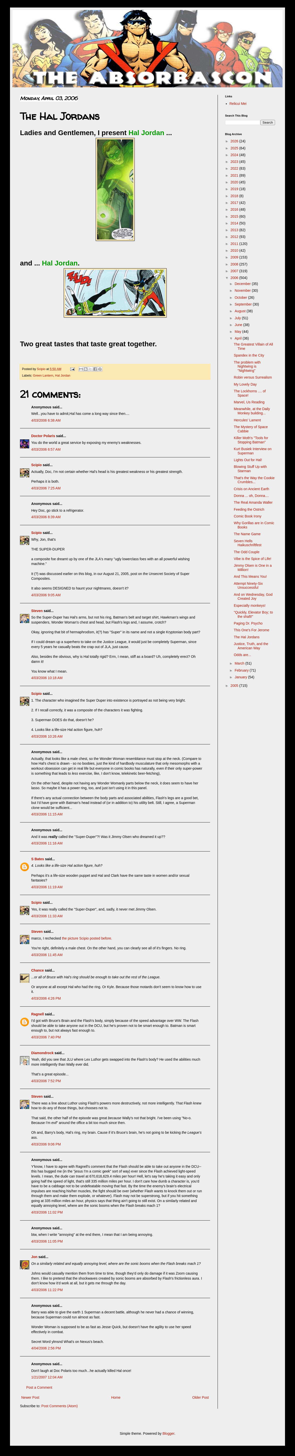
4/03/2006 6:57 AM (46, 449)
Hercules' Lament (247, 420)
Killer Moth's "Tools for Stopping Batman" (251, 440)
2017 (235, 203)
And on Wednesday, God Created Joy (253, 597)
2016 (235, 209)
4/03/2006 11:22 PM (47, 1290)
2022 (235, 168)
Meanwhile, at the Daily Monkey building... (252, 411)
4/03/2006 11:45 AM (46, 955)
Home (115, 1397)
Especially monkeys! (250, 606)
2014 (235, 223)
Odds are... (242, 655)
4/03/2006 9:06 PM (46, 1144)
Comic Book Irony (247, 516)
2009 (235, 257)
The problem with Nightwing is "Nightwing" (247, 366)
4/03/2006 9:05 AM (46, 595)
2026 (235, 141)
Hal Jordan (62, 375)
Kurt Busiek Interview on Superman (253, 451)
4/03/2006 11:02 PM (47, 1212)
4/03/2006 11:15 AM (46, 814)
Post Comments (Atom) (59, 1406)
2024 (235, 155)
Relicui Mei (238, 104)
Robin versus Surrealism (253, 377)
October (241, 298)
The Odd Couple (247, 552)
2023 (235, 162)
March (240, 663)
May (238, 332)
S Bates (37, 859)
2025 (235, 148)
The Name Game (247, 534)
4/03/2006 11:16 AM (46, 843)
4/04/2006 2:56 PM (46, 1348)
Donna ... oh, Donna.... (251, 496)
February (242, 670)
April (239, 338)
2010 (235, 250)
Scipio (36, 465)
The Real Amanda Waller (253, 502)
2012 (235, 237)
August (240, 311)
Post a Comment (39, 1387)
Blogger (168, 1433)
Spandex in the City (249, 355)
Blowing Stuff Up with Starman (250, 469)
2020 (235, 182)
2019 (235, 189)
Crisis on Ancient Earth (251, 489)
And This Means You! (250, 576)
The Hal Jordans (247, 637)
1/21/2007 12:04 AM (46, 1377)
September (244, 304)
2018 (235, 196)
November (243, 290)
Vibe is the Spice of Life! (252, 559)
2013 (235, 230)
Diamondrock (42, 1053)
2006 (235, 278)
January (241, 677)
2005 (235, 686)
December (243, 284)
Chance (37, 970)
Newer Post (30, 1397)
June (239, 325)
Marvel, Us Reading (249, 402)
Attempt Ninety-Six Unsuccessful (248, 585)
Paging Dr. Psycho (248, 623)
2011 (235, 244)
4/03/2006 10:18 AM (46, 678)
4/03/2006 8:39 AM (46, 517)
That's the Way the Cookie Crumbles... (254, 480)
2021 (235, 175)
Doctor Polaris (43, 436)
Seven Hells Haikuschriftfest (248, 543)
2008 (235, 264)
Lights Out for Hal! (248, 460)
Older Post (200, 1397)
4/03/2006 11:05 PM (47, 1241)
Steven (37, 611)
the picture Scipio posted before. (87, 938)
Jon (34, 1257)
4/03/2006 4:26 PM (46, 998)
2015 (235, 216)
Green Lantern (43, 375)
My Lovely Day (245, 384)
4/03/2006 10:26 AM (46, 736)
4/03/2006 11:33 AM (46, 916)
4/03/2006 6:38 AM (46, 420)
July (238, 318)
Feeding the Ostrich (249, 509)
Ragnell (37, 1014)
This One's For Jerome (251, 630)
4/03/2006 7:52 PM (46, 1081)
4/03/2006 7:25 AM (46, 488)
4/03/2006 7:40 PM (46, 1037)
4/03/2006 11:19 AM (46, 887)
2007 (235, 271)
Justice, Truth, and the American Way (251, 646)
